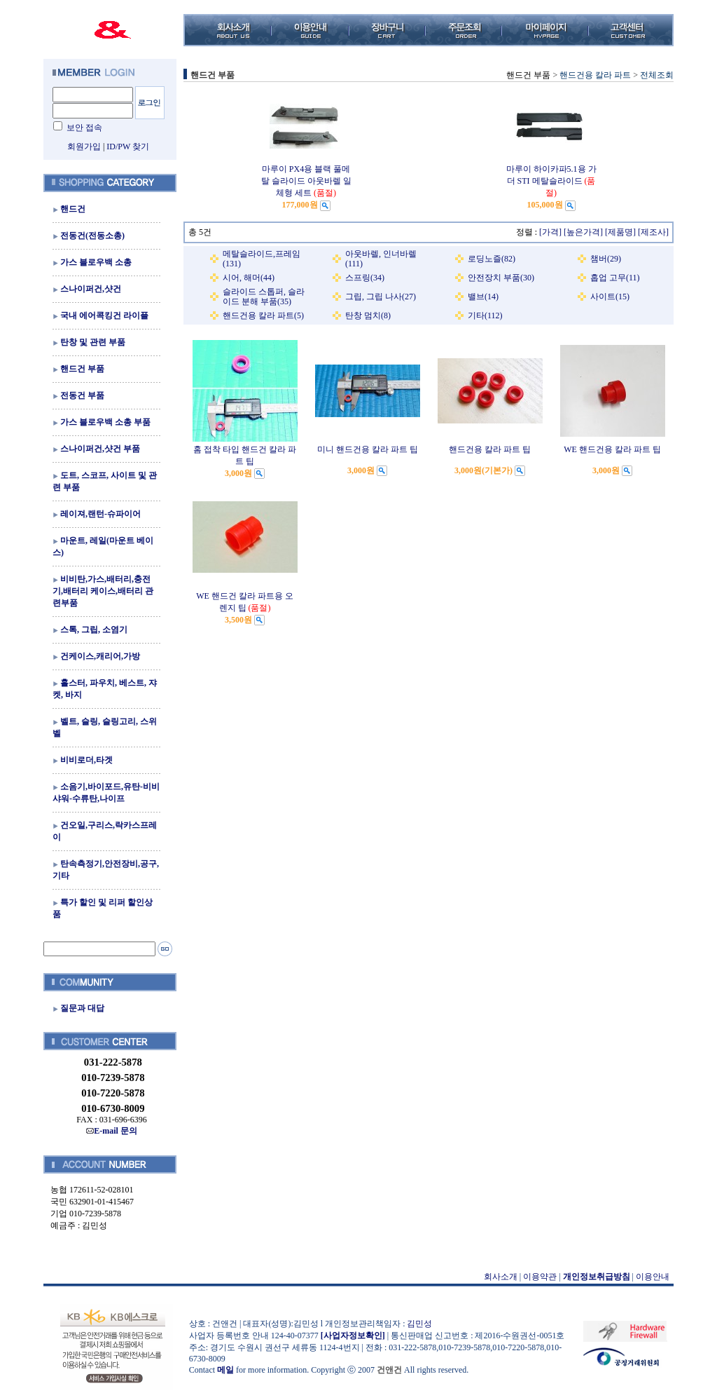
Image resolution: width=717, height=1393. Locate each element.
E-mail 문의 (111, 1131)
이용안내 (652, 1277)
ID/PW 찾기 (127, 146)
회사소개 (500, 1277)
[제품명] (620, 232)
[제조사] (653, 232)
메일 (225, 1370)
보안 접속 (84, 127)
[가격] (550, 232)
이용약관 (540, 1277)
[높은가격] (583, 232)
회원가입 (84, 146)
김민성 (419, 1324)
